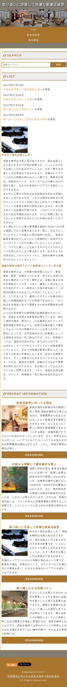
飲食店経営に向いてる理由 (19, 99)
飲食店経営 (33, 35)
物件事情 (33, 40)
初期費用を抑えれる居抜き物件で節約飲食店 (33, 676)
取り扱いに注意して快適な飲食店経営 (25, 119)
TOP (33, 29)
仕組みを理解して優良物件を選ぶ (22, 89)
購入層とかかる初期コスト (19, 109)
